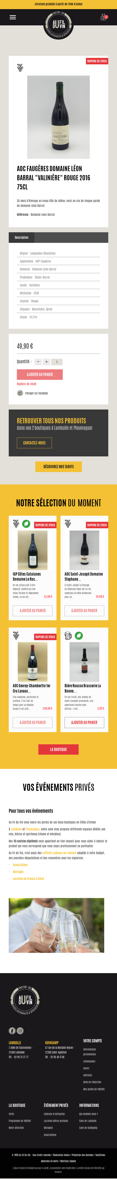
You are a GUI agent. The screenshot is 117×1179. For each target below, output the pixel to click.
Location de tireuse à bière (28, 879)
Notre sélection (16, 1128)
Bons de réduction (92, 1083)
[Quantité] (57, 362)
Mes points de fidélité (94, 1090)
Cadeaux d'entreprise (54, 1115)
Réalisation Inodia (61, 1156)
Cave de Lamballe (87, 1122)
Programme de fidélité (20, 1122)
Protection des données (82, 1156)
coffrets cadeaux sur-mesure (59, 853)
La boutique (58, 750)
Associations (20, 865)
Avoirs (86, 1069)
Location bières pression (56, 1122)
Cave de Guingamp (88, 1128)
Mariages (18, 872)
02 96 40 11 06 (57, 1058)
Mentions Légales (68, 1162)
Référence (23, 215)
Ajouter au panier (40, 375)
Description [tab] (21, 237)
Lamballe (16, 829)
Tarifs (11, 1115)
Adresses (87, 1076)
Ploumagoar (33, 829)
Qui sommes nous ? (88, 1115)
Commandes (89, 1062)
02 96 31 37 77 (21, 1058)
